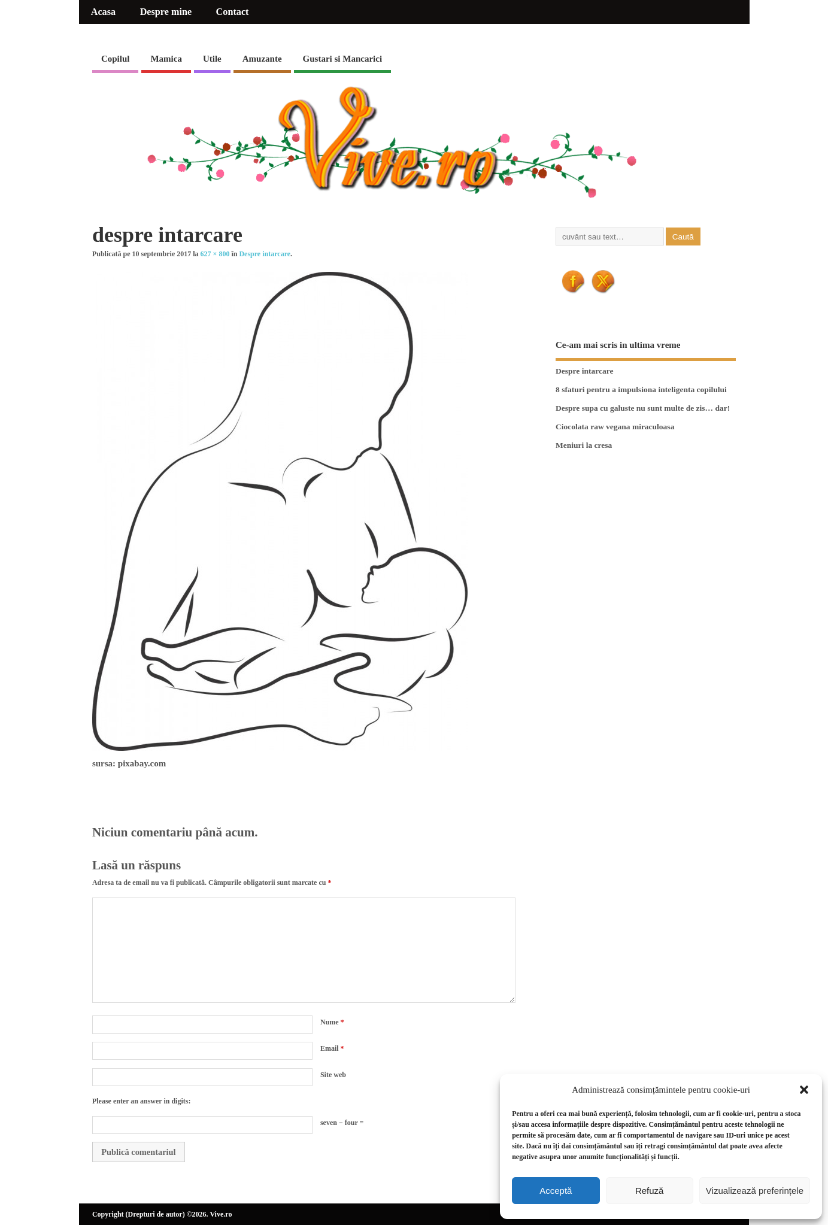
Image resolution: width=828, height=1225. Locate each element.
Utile (212, 58)
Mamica (165, 58)
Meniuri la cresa (584, 445)
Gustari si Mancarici (342, 58)
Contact (232, 12)
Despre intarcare (264, 254)
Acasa (103, 12)
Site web (333, 1075)
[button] (804, 1090)
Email (332, 1048)
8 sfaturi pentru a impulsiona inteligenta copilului (641, 389)
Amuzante (262, 58)
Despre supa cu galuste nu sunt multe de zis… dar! (643, 408)
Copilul (115, 58)
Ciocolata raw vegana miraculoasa (615, 426)
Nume (332, 1022)
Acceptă (555, 1190)
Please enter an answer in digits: (141, 1101)
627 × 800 (215, 254)
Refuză (649, 1190)
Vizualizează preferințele (754, 1190)
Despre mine (166, 12)
